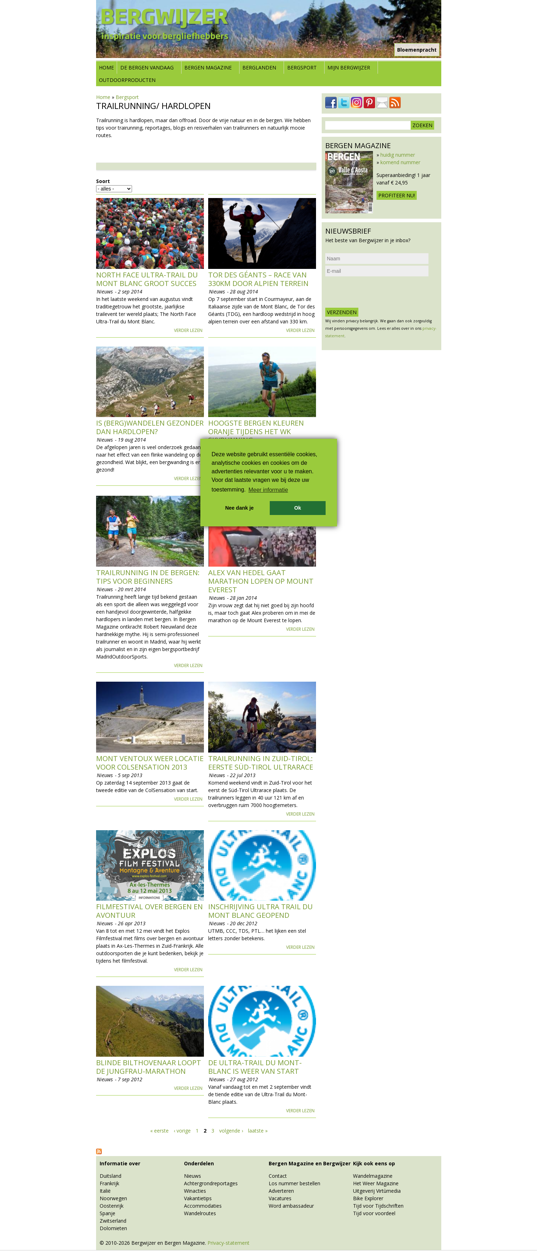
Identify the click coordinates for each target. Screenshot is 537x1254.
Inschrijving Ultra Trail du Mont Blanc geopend (260, 911)
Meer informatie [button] (268, 490)
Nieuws (192, 1175)
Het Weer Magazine (376, 1183)
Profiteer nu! (396, 195)
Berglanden (259, 67)
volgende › (231, 1130)
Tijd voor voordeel (374, 1213)
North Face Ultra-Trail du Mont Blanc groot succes (147, 279)
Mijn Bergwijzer (348, 67)
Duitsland (110, 1175)
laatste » (258, 1130)
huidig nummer (397, 154)
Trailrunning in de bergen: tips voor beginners (148, 577)
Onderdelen (199, 1163)
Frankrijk (109, 1183)
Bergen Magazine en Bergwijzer (310, 1163)
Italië (105, 1190)
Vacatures (280, 1198)
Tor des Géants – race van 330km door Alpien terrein (258, 279)
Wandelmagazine (373, 1175)
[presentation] (379, 292)
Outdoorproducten (127, 80)
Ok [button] (297, 508)
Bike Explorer (368, 1198)
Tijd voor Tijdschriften (378, 1205)
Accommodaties (203, 1205)
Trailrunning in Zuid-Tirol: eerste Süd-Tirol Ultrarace (260, 763)
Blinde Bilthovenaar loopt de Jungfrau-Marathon (148, 1067)
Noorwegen (113, 1198)
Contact (278, 1175)
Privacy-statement (228, 1242)
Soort (103, 181)
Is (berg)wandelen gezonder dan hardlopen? (150, 427)
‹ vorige (182, 1130)
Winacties (195, 1190)
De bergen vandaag (147, 67)
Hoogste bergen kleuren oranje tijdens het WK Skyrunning (256, 431)
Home (106, 67)
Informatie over (120, 1163)
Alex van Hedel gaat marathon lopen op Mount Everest (261, 581)
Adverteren (281, 1190)
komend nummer (400, 162)
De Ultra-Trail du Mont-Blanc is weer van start (255, 1067)
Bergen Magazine (208, 67)
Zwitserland (113, 1220)
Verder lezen (188, 330)
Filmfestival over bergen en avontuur (149, 911)
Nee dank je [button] (239, 508)
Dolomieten (113, 1228)
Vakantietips (198, 1198)
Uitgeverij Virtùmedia (377, 1190)
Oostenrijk (111, 1205)
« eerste (159, 1130)
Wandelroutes (200, 1213)
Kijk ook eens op (374, 1163)
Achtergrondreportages (211, 1183)
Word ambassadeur (291, 1205)
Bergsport (302, 67)
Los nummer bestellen (294, 1183)
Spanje (107, 1213)
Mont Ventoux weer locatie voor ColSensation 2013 (150, 763)
